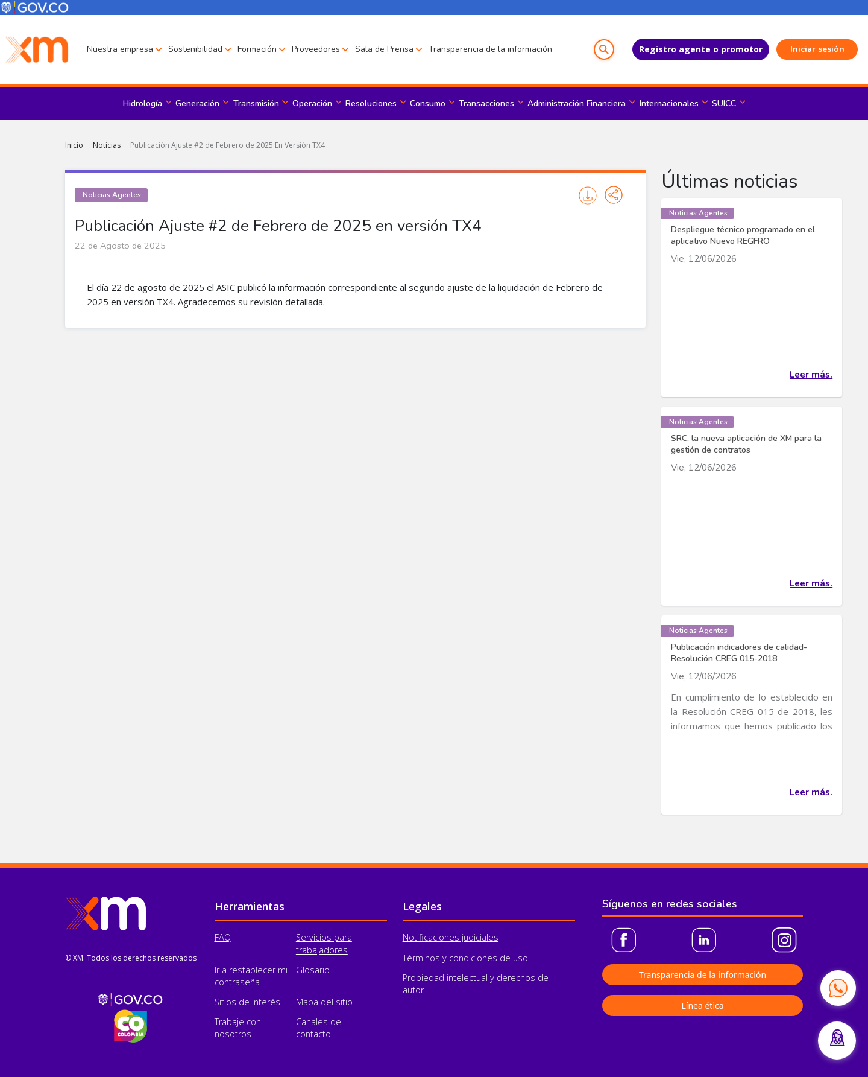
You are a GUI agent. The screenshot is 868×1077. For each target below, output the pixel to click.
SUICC (724, 103)
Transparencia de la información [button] (702, 974)
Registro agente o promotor (701, 49)
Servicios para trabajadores (324, 943)
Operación (312, 103)
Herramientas (250, 906)
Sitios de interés (247, 1002)
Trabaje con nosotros (238, 1028)
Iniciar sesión (817, 49)
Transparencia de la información (490, 49)
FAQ (223, 937)
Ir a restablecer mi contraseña (251, 976)
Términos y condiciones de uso (465, 958)
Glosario (313, 970)
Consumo (427, 103)
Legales (422, 906)
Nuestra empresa (120, 49)
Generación (197, 103)
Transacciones (486, 103)
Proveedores (316, 49)
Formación (257, 49)
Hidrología (142, 103)
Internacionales (669, 103)
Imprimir (588, 195)
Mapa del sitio (324, 1002)
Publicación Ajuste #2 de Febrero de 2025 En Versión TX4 (227, 145)
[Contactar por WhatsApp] (838, 988)
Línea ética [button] (702, 1005)
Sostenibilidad (195, 49)
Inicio (74, 145)
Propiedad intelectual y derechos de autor (476, 984)
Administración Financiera (576, 103)
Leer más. (811, 375)
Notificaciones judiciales (450, 937)
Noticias (107, 145)
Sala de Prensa (384, 49)
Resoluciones (371, 103)
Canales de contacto (318, 1028)
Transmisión (256, 103)
